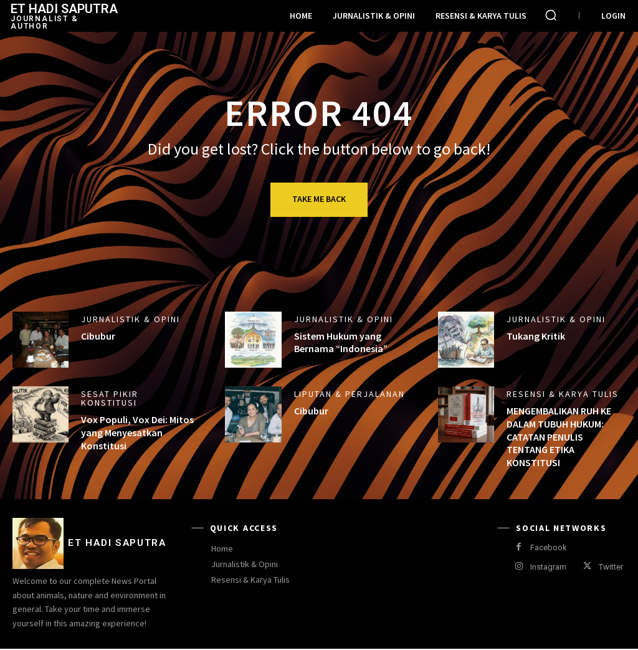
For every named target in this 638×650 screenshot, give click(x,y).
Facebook (548, 547)
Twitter (611, 566)
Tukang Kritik (536, 336)
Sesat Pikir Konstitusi (109, 398)
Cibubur (98, 336)
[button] (551, 15)
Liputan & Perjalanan (349, 394)
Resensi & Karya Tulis (563, 394)
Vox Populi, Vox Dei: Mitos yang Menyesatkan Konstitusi (137, 432)
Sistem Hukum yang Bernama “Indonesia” (341, 342)
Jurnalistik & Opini (130, 319)
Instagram (548, 566)
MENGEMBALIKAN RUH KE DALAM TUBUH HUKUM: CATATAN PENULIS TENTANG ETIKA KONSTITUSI (559, 436)
